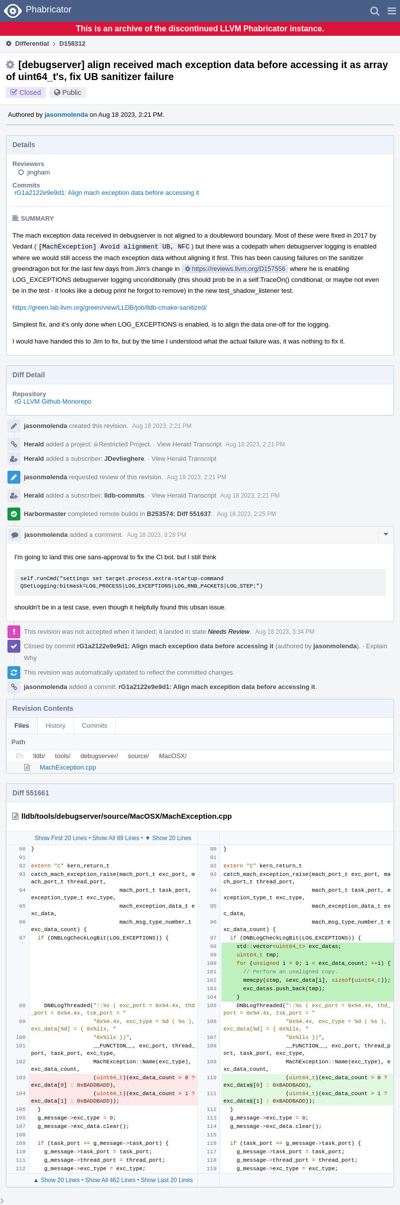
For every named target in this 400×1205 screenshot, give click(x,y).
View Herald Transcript (189, 444)
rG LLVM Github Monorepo (52, 401)
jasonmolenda (66, 114)
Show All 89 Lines (115, 838)
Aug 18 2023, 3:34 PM (284, 631)
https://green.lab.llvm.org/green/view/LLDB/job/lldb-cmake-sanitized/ (109, 307)
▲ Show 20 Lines (56, 1180)
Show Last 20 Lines (167, 1180)
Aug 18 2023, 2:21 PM (161, 426)
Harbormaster (45, 513)
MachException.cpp (68, 767)
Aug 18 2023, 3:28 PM (156, 534)
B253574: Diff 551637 (179, 513)
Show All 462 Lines (110, 1180)
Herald (34, 444)
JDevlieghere (124, 458)
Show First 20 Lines (61, 838)
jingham (38, 172)
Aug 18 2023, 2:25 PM (246, 514)
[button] (392, 11)
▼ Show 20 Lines (168, 838)
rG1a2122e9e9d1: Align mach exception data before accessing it (106, 192)
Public (72, 92)
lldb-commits (124, 495)
